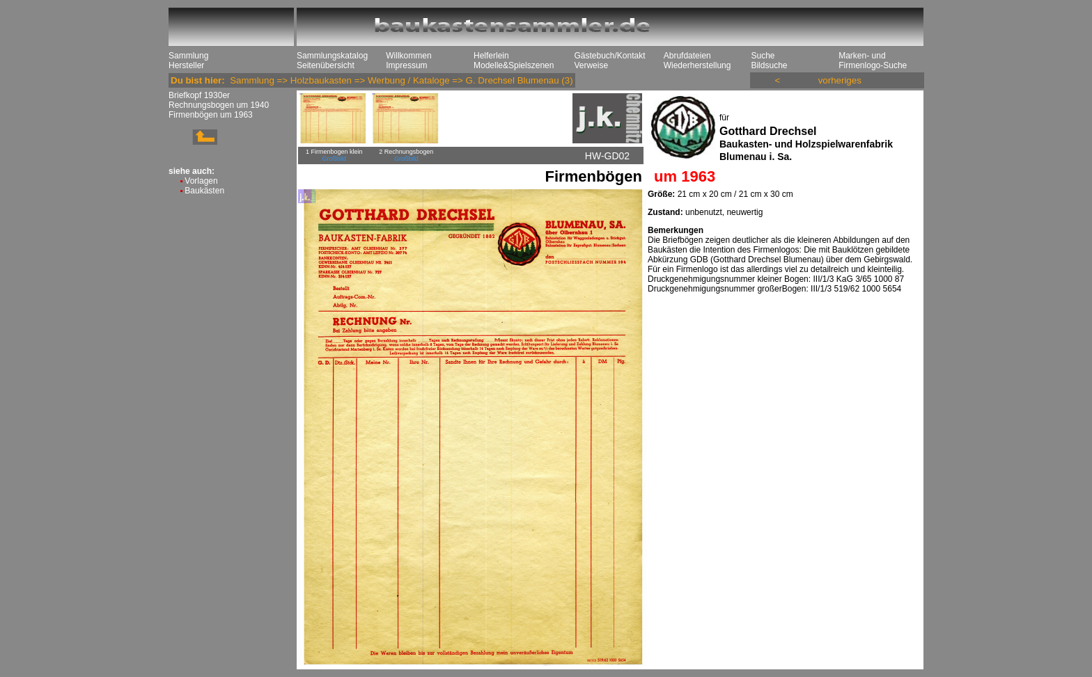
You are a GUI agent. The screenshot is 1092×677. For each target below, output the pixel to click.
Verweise (591, 65)
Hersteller (186, 65)
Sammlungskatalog (332, 56)
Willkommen (408, 56)
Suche (762, 56)
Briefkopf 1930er (199, 95)
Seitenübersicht (325, 65)
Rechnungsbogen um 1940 (219, 105)
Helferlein (491, 56)
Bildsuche (769, 65)
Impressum (406, 65)
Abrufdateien (687, 56)
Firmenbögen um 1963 (211, 115)
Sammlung (188, 56)
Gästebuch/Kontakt (609, 56)
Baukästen (204, 191)
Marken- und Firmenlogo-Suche (872, 60)
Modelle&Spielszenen (514, 65)
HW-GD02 (607, 155)
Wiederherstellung (697, 65)
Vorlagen (201, 181)
